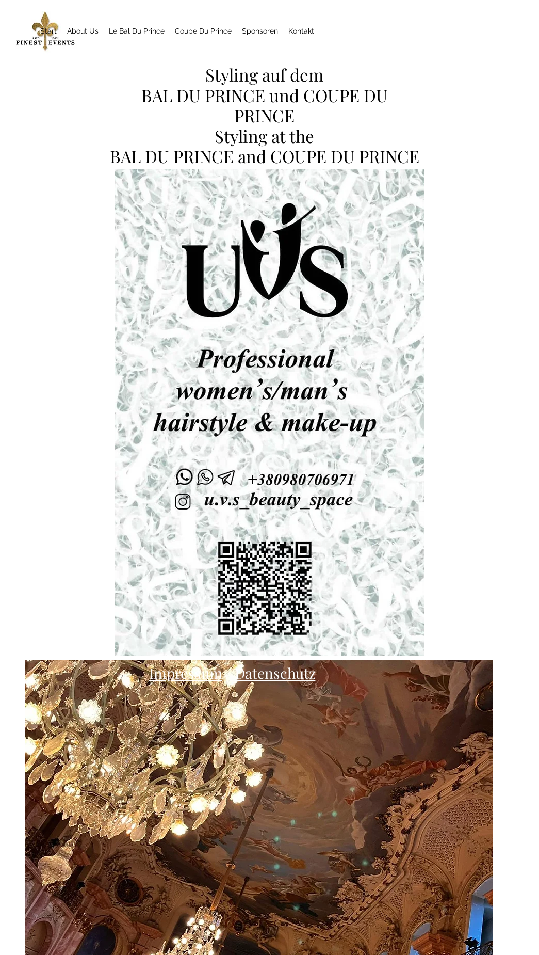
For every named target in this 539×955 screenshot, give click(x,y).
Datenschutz (275, 672)
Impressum (185, 672)
